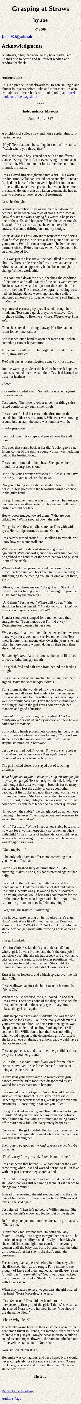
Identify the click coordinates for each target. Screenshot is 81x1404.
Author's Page (11, 1398)
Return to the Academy (18, 1391)
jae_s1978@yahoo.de (17, 37)
